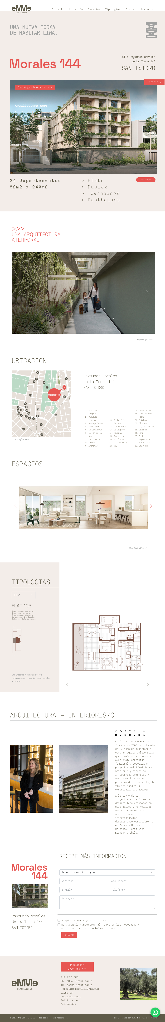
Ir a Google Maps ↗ (21, 439)
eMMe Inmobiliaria (79, 981)
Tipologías (112, 9)
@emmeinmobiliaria (79, 985)
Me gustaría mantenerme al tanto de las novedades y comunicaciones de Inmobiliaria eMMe (100, 926)
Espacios (94, 9)
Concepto (58, 9)
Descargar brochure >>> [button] (35, 87)
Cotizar (131, 9)
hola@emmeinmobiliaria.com (80, 988)
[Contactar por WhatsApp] (155, 1012)
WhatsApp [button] (145, 179)
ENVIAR (69, 934)
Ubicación (76, 9)
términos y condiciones (89, 920)
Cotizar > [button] (154, 82)
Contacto (147, 9)
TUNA (134, 1018)
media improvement (148, 1018)
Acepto (83, 920)
